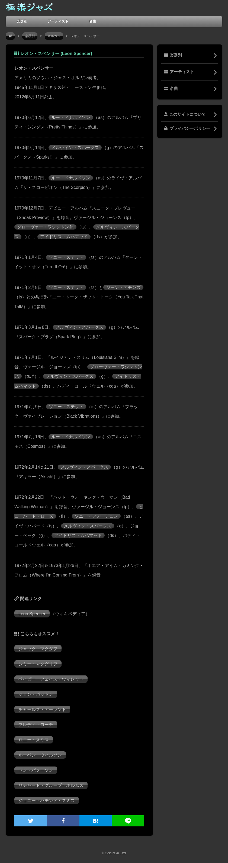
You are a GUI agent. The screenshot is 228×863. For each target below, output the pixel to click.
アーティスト (58, 21)
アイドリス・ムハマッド (64, 236)
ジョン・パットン (35, 694)
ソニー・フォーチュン (96, 516)
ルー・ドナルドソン (70, 117)
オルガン (53, 36)
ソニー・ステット (66, 257)
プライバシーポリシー (187, 128)
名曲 (92, 21)
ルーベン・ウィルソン (40, 755)
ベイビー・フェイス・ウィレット (51, 679)
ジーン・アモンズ (123, 287)
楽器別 (22, 21)
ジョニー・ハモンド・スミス (46, 800)
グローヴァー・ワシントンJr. (45, 227)
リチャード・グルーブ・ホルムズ (51, 785)
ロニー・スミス (33, 740)
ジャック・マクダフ (37, 648)
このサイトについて (185, 114)
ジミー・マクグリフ (37, 664)
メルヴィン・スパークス (75, 147)
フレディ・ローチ (35, 724)
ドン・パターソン (35, 770)
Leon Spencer (32, 613)
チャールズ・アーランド (42, 709)
